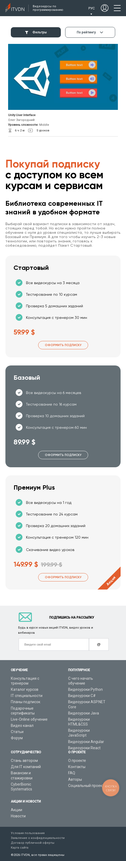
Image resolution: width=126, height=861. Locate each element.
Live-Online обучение (29, 719)
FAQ (71, 773)
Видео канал (22, 725)
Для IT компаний (26, 767)
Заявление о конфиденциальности (38, 838)
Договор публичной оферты (32, 843)
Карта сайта (19, 847)
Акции (16, 810)
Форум (17, 738)
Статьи (17, 732)
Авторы (75, 779)
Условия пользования (28, 833)
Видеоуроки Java (83, 713)
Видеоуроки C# (82, 695)
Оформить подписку (63, 345)
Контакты (76, 767)
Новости (18, 816)
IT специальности (26, 695)
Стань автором (24, 760)
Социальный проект (86, 785)
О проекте (77, 760)
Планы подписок (25, 702)
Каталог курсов (24, 689)
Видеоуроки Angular (86, 742)
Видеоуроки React (84, 748)
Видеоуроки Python (85, 689)
